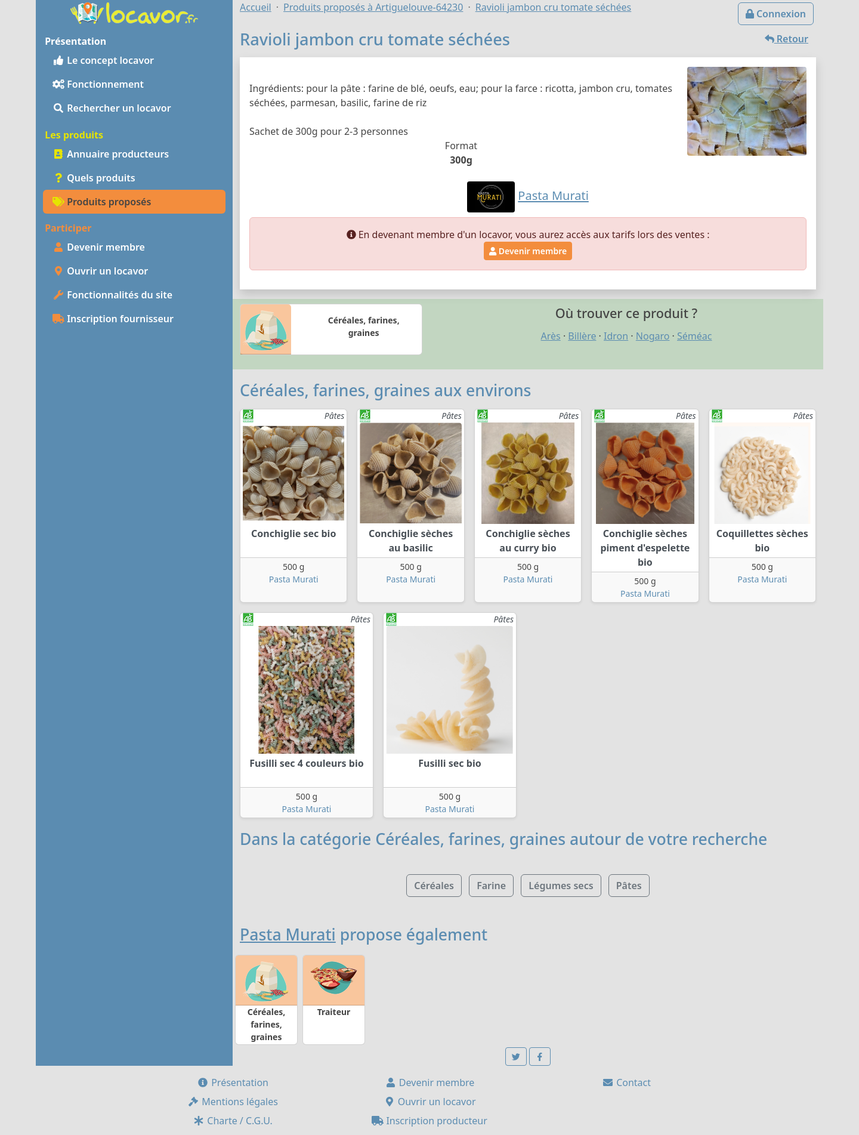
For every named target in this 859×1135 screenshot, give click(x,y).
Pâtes (629, 885)
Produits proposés (101, 201)
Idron (616, 336)
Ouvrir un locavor (100, 270)
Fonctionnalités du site (112, 294)
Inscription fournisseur (113, 318)
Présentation (232, 1082)
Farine (491, 885)
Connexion (776, 13)
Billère (582, 336)
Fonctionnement (98, 84)
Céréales (434, 885)
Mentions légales (232, 1101)
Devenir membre (98, 247)
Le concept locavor (103, 60)
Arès (551, 336)
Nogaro (653, 336)
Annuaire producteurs (110, 154)
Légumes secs (561, 885)
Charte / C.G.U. (233, 1120)
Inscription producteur (429, 1120)
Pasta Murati (294, 579)
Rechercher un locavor (111, 108)
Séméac (694, 336)
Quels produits (93, 177)
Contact (626, 1082)
